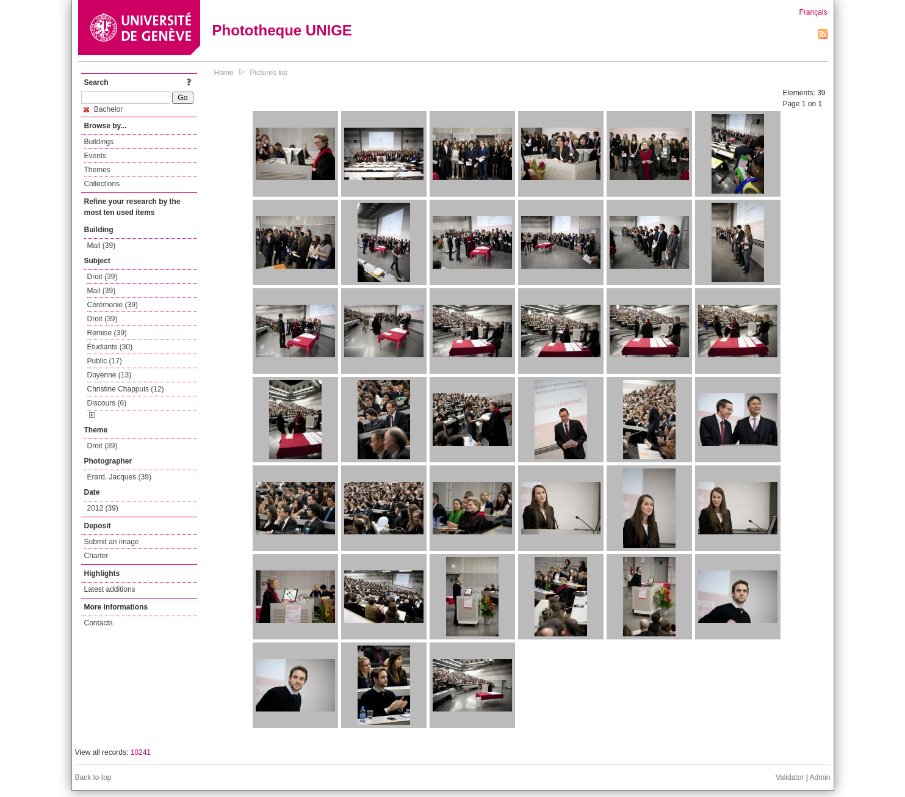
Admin (819, 777)
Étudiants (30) (110, 347)
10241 (141, 752)
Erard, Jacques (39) (119, 477)
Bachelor (103, 109)
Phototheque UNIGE (282, 30)
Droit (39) (102, 276)
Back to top (93, 777)
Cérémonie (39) (112, 304)
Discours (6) (107, 403)
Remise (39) (107, 333)
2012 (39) (102, 508)
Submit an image (111, 541)
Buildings (99, 141)
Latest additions (109, 589)
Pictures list (268, 72)
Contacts (98, 623)
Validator (790, 777)
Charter (96, 555)
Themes (97, 170)
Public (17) (104, 361)
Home (224, 72)
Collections (102, 184)
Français (813, 12)
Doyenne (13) (109, 375)
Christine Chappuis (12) (125, 389)
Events (95, 155)
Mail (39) (101, 245)
